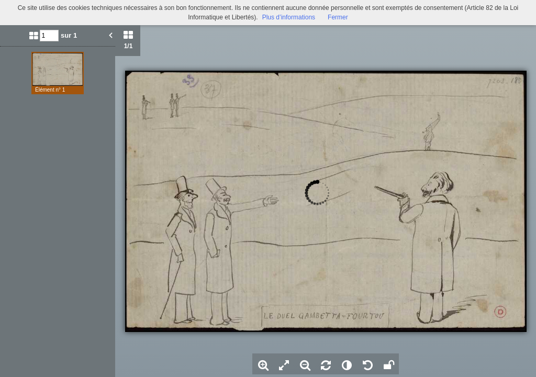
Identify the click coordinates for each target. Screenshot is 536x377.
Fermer (338, 17)
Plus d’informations (288, 17)
